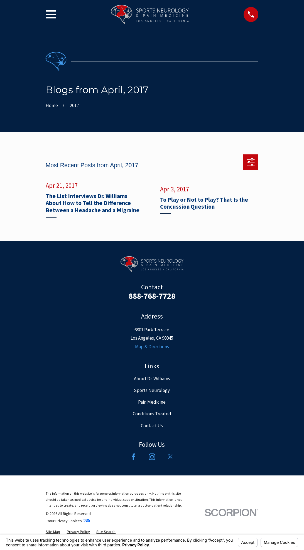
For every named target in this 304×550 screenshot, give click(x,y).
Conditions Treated (152, 414)
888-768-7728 (152, 296)
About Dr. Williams (152, 379)
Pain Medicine (152, 402)
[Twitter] (170, 456)
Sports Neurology (152, 390)
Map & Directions (152, 347)
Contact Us (152, 426)
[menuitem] (53, 532)
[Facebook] (133, 456)
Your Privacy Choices (68, 520)
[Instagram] (152, 456)
